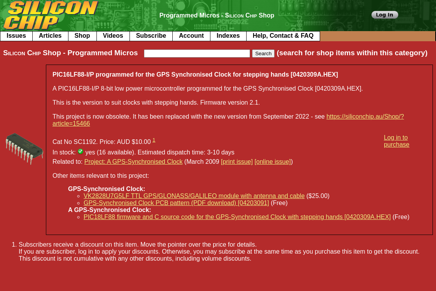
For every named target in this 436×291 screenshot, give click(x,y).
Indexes (228, 35)
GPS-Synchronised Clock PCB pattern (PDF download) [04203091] (176, 203)
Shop (82, 35)
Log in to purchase (397, 141)
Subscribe (151, 35)
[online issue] (272, 161)
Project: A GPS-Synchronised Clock (133, 161)
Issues (16, 35)
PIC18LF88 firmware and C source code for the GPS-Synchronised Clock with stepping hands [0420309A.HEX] (237, 217)
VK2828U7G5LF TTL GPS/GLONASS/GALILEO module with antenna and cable (194, 196)
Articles (50, 35)
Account (191, 35)
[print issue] (237, 161)
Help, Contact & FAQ (283, 35)
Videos (113, 35)
